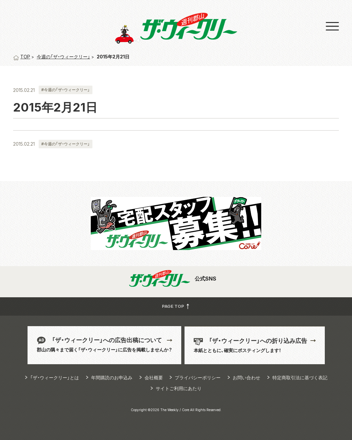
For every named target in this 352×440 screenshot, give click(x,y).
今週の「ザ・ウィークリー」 (63, 56)
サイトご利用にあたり (179, 388)
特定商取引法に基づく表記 (299, 377)
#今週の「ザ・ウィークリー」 (65, 89)
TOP (21, 56)
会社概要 (154, 377)
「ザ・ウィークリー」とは (54, 377)
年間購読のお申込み (111, 377)
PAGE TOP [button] (176, 306)
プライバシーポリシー (198, 377)
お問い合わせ (246, 377)
